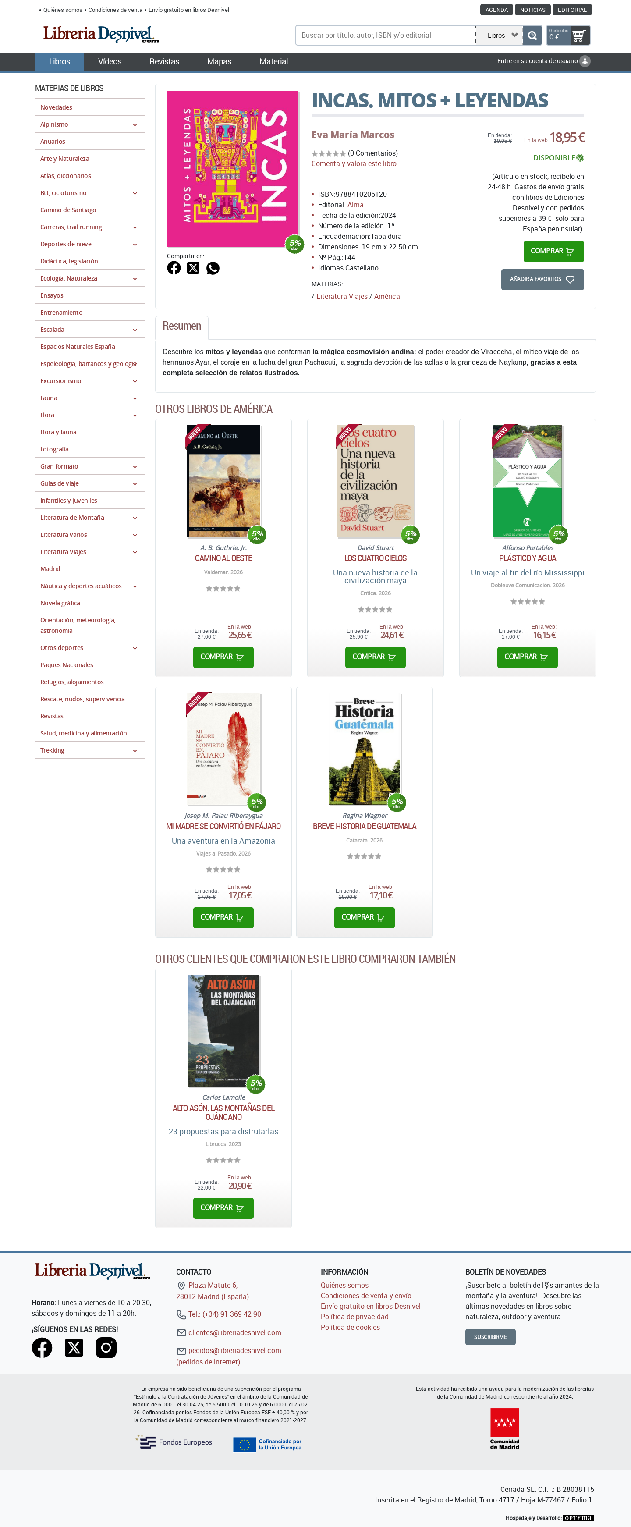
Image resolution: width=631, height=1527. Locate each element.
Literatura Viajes (342, 296)
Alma (355, 205)
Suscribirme (490, 1337)
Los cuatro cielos (375, 558)
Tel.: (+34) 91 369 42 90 (218, 1314)
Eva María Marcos (353, 134)
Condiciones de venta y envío (366, 1295)
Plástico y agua (527, 558)
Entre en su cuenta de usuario (544, 61)
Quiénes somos (62, 10)
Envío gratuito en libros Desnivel (189, 10)
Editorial (572, 10)
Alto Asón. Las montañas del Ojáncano (223, 1112)
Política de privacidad (355, 1316)
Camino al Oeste (223, 558)
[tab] (182, 328)
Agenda (497, 10)
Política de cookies (350, 1327)
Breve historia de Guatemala (364, 826)
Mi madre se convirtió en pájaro (223, 826)
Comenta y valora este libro (354, 163)
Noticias (533, 10)
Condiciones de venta (115, 10)
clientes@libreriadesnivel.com (228, 1332)
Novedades (56, 107)
